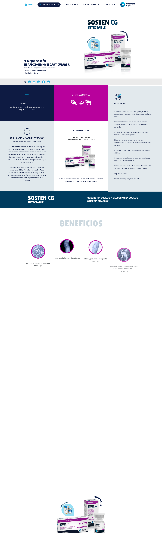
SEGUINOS (30, 5)
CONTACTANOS (110, 4)
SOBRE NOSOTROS (71, 4)
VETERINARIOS (49, 4)
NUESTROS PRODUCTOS (91, 4)
